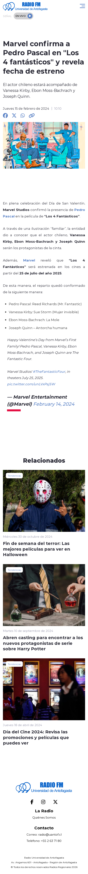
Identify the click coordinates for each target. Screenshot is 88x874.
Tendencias (14, 475)
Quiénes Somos (44, 817)
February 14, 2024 (53, 404)
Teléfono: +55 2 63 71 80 (44, 841)
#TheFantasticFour (49, 371)
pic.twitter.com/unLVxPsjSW (31, 384)
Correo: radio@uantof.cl (44, 834)
